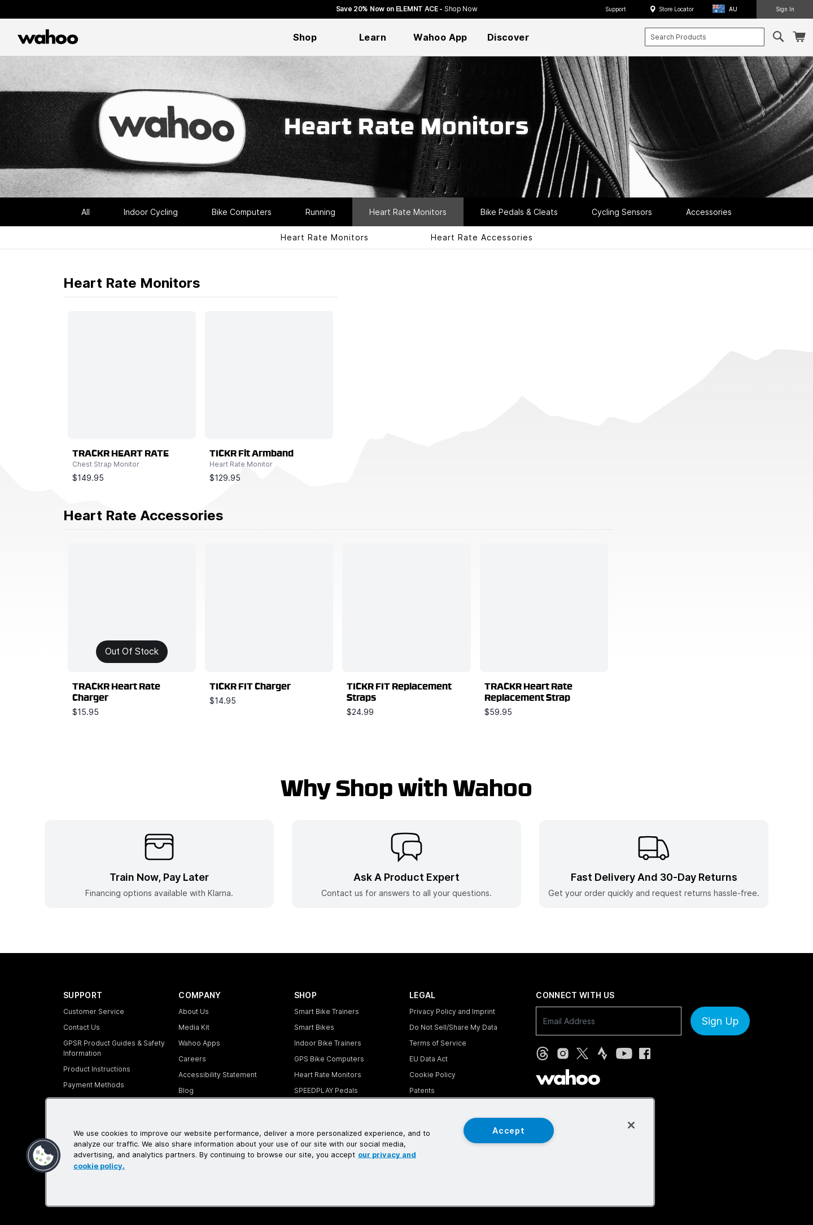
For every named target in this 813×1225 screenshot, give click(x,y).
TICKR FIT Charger (250, 686)
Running (320, 212)
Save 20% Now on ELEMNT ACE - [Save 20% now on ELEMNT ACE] (407, 9)
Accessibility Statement (217, 1074)
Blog (186, 1090)
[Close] (631, 1125)
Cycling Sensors (622, 212)
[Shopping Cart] (799, 37)
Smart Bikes (314, 1027)
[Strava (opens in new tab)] (602, 1053)
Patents (422, 1090)
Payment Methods (93, 1085)
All (85, 212)
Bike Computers (242, 212)
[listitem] (159, 864)
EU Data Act (428, 1059)
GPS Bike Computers (329, 1059)
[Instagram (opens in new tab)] (563, 1053)
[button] (728, 9)
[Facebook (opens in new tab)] (644, 1053)
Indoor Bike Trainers (327, 1043)
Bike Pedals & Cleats (519, 212)
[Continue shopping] (97, 36)
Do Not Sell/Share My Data (453, 1027)
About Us (193, 1011)
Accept (508, 1130)
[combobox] (704, 37)
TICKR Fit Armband (251, 453)
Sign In (785, 9)
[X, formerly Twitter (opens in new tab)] (582, 1053)
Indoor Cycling (151, 212)
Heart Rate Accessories (482, 237)
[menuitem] (305, 37)
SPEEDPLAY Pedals (326, 1090)
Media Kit (193, 1027)
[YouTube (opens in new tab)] (624, 1053)
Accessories (709, 212)
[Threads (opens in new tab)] (542, 1053)
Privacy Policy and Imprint (452, 1011)
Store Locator (676, 9)
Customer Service (93, 1011)
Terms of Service (437, 1043)
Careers (192, 1059)
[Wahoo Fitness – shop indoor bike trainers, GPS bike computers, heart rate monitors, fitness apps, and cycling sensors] (48, 36)
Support (615, 9)
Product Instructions (96, 1069)
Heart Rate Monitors (408, 212)
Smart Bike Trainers (326, 1011)
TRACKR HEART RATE (120, 453)
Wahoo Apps (199, 1043)
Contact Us (81, 1027)
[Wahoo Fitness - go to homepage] (568, 1077)
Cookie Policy (432, 1074)
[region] (350, 1152)
